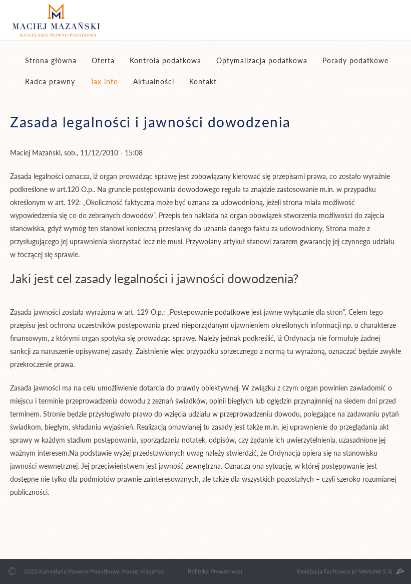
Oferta (103, 60)
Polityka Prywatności (215, 571)
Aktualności (153, 81)
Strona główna (51, 60)
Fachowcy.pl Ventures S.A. (363, 571)
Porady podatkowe (355, 60)
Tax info (104, 81)
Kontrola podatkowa (165, 60)
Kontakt (203, 81)
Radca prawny (50, 81)
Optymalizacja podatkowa (261, 60)
